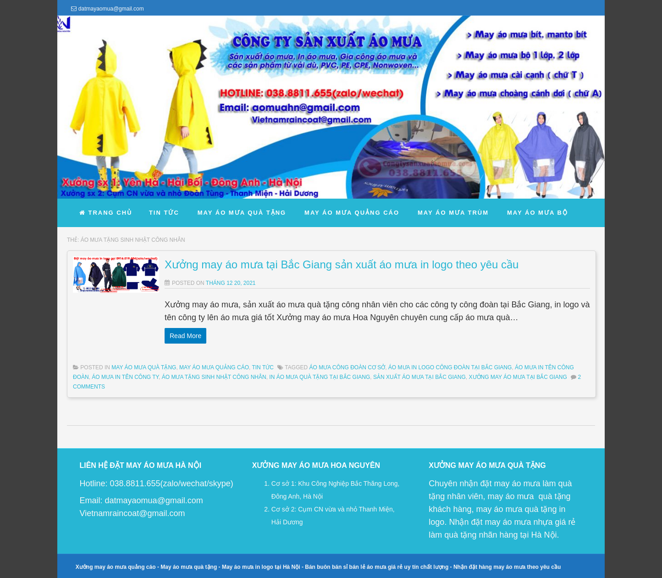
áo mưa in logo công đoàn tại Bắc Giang (450, 367)
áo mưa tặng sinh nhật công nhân (214, 377)
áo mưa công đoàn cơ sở (347, 367)
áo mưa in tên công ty (125, 377)
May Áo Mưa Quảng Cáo (214, 367)
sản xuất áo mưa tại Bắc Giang (419, 377)
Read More (185, 335)
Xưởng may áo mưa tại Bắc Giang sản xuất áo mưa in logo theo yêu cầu (342, 264)
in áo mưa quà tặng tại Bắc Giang (319, 377)
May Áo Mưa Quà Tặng (143, 367)
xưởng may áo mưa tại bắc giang (518, 377)
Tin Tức (262, 367)
